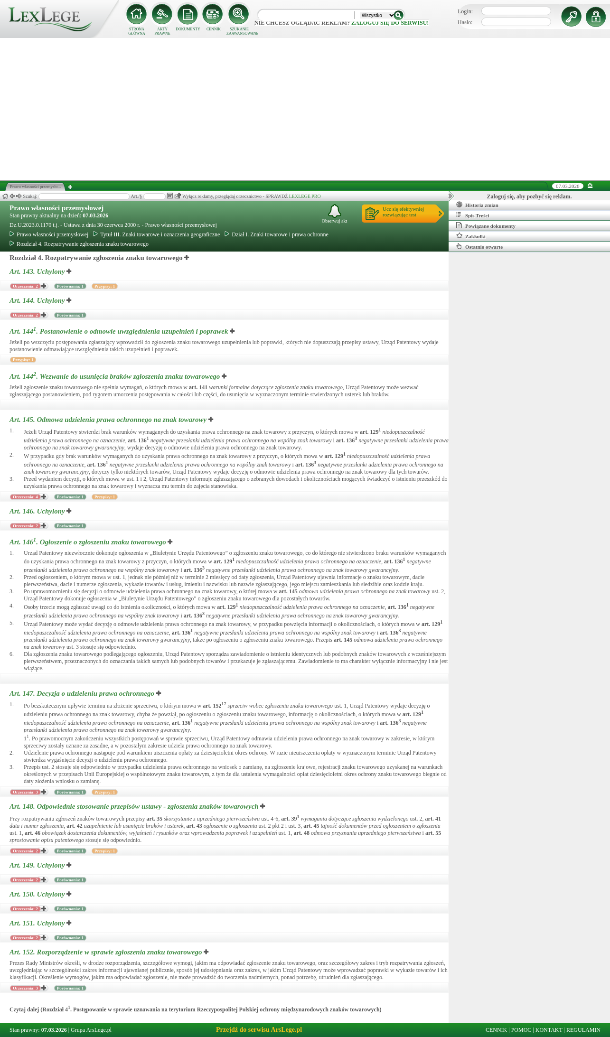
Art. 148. (134, 806)
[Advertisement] (305, 109)
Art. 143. (37, 271)
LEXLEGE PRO (305, 196)
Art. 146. (37, 511)
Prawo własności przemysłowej (56, 208)
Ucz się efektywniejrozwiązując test (403, 211)
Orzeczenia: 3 (25, 792)
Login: (465, 11)
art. (198, 387)
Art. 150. (37, 894)
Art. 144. (37, 300)
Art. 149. (37, 865)
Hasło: (465, 22)
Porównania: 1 (70, 286)
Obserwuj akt (334, 214)
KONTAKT (549, 1030)
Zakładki (471, 236)
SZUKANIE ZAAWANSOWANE (239, 31)
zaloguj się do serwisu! (390, 22)
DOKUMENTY (188, 29)
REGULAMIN (583, 1030)
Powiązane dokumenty (486, 225)
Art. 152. (106, 952)
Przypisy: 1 (104, 286)
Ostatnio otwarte (479, 246)
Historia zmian (477, 204)
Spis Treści (472, 215)
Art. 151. (37, 923)
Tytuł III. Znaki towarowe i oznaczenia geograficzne (156, 234)
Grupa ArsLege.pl (91, 1030)
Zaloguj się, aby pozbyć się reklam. (529, 196)
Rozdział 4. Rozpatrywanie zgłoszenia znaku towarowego (79, 244)
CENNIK (213, 29)
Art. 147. (82, 693)
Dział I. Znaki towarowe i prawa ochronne (276, 234)
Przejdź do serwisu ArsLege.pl (259, 1029)
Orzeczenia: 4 (25, 497)
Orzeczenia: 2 (25, 286)
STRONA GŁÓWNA (136, 31)
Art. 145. (108, 419)
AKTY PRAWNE (162, 31)
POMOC (521, 1030)
